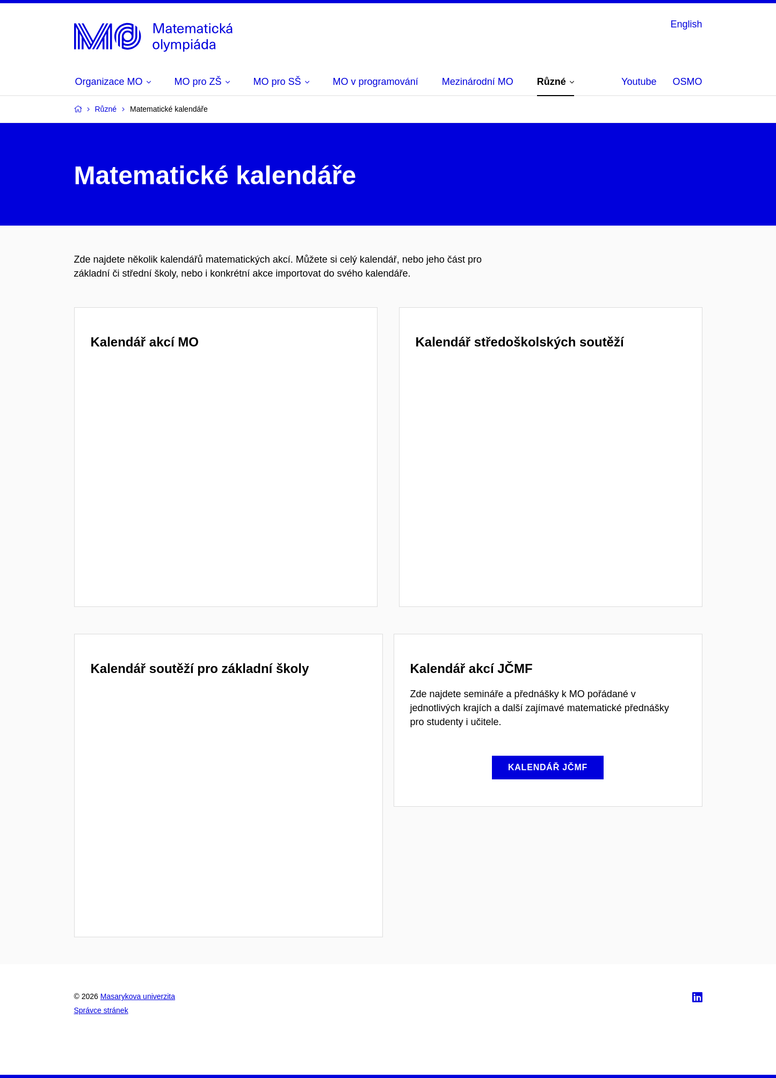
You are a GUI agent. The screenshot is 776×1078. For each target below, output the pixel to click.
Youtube (638, 81)
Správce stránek (101, 1010)
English (686, 24)
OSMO (687, 81)
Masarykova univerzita (137, 996)
